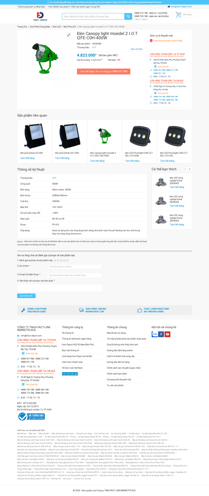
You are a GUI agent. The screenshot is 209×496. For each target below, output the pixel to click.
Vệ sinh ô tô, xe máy (82, 479)
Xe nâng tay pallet (118, 433)
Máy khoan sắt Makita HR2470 (128, 459)
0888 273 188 (141, 13)
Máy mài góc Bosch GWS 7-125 (67, 446)
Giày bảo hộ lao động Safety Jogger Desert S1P (77, 475)
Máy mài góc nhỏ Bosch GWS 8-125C (129, 446)
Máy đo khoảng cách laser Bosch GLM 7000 (73, 443)
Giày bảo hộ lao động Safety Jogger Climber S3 (119, 475)
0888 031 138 (155, 13)
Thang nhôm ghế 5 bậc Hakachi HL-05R (73, 466)
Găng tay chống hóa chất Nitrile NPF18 (83, 472)
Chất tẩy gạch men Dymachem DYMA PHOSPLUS (38, 456)
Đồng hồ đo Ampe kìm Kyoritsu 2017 (97, 450)
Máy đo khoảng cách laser (63, 433)
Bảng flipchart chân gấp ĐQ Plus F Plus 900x (65, 462)
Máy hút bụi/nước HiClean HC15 (30, 462)
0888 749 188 (141, 16)
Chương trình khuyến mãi (119, 379)
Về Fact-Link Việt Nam (72, 368)
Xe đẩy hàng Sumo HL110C (148, 437)
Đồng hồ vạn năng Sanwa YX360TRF (63, 450)
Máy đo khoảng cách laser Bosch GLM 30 (74, 440)
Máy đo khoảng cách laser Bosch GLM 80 (34, 443)
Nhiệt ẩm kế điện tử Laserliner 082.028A (81, 453)
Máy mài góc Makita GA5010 (126, 456)
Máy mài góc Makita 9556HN (100, 456)
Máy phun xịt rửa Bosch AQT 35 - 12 (163, 446)
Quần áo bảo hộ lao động (112, 472)
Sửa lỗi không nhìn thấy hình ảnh (122, 344)
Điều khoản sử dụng (116, 333)
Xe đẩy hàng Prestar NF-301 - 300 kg (93, 437)
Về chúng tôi (68, 333)
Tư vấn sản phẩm (115, 385)
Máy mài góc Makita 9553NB (73, 456)
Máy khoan (21, 433)
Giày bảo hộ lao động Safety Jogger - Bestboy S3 (165, 472)
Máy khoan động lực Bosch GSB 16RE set (146, 443)
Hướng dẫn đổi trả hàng (118, 362)
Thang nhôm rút (179, 466)
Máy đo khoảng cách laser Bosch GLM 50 (149, 440)
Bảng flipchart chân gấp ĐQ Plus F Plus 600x (104, 462)
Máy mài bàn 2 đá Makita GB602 (30, 459)
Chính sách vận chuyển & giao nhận (124, 368)
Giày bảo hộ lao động (134, 472)
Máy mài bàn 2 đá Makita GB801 (154, 456)
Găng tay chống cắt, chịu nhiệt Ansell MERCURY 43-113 (40, 472)
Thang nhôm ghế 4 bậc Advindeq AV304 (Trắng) (150, 466)
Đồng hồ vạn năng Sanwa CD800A (31, 450)
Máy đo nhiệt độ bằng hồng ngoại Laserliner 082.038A (40, 453)
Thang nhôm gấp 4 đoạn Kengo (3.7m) (50, 469)
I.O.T (54, 178)
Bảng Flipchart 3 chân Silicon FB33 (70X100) (36, 466)
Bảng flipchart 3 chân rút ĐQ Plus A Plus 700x (145, 462)
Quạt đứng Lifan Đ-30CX (96, 469)
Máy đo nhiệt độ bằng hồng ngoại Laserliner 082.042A (164, 450)
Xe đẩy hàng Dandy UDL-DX (122, 437)
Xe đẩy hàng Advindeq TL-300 (29, 437)
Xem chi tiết (136, 49)
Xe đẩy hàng (134, 433)
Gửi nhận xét (26, 296)
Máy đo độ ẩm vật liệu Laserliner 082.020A (119, 453)
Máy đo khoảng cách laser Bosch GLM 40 (112, 440)
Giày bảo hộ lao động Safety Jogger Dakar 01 (36, 475)
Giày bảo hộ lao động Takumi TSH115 (157, 475)
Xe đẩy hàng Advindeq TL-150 (154, 433)
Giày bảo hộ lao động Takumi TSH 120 (33, 479)
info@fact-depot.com (181, 6)
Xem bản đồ (163, 67)
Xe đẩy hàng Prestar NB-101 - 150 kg (60, 437)
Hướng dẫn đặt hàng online (120, 350)
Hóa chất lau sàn (101, 433)
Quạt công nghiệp (76, 469)
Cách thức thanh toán (72, 362)
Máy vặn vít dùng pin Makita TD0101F (97, 459)
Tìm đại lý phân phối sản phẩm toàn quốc (126, 339)
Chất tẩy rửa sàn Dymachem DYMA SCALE (157, 453)
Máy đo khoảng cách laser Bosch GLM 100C (36, 440)
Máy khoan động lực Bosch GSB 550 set (34, 446)
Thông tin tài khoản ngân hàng (76, 339)
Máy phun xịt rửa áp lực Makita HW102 (63, 459)
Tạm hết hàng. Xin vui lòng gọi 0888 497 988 (103, 71)
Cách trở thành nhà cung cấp (120, 356)
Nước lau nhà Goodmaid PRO (127, 450)
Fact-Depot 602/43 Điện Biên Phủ (78, 344)
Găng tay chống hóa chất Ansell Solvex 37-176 (128, 469)
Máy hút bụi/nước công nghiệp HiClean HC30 (162, 459)
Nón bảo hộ (56, 479)
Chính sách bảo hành (117, 373)
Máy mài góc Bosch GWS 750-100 (96, 446)
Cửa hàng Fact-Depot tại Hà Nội (77, 356)
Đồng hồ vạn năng (84, 433)
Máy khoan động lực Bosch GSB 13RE (110, 443)
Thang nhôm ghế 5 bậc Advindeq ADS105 (110, 466)
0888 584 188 (155, 16)
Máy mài (32, 433)
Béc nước (67, 479)
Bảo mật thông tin (70, 350)
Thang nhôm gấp (24, 469)
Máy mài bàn (43, 433)
